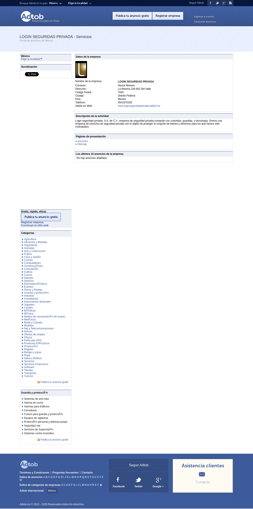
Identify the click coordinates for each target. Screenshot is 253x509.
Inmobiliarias (31, 298)
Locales (28, 307)
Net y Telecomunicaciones (39, 328)
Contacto (87, 472)
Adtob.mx (25, 504)
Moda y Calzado (33, 322)
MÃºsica (28, 313)
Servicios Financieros (36, 364)
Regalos (28, 349)
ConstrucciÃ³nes (33, 265)
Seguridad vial (32, 425)
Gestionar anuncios (205, 21)
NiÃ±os (28, 331)
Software (29, 367)
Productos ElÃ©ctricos (37, 343)
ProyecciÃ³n (31, 346)
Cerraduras (30, 410)
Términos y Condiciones (34, 472)
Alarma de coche (33, 402)
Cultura (28, 271)
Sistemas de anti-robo (36, 398)
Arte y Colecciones (34, 251)
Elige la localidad (77, 3)
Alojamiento (30, 245)
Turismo (28, 376)
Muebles (29, 325)
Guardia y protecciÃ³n (36, 292)
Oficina (28, 337)
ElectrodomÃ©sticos (35, 283)
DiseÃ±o (29, 280)
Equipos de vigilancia (36, 418)
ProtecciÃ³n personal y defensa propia (45, 421)
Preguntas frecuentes (65, 472)
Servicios (29, 361)
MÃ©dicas (30, 310)
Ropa (27, 355)
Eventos (28, 286)
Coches (28, 260)
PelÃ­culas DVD (32, 340)
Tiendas (28, 370)
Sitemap (82, 144)
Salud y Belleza (33, 358)
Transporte (30, 373)
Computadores (32, 263)
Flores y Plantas (33, 289)
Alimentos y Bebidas (35, 242)
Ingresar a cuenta (204, 16)
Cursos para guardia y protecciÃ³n (43, 414)
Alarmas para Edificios (36, 406)
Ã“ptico (28, 254)
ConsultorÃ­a (31, 268)
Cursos (28, 274)
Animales (29, 248)
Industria (29, 295)
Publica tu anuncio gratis (132, 16)
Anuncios (82, 141)
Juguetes (29, 304)
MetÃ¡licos (30, 319)
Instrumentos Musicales (37, 301)
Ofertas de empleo (34, 334)
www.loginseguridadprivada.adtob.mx (139, 105)
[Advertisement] (37, 145)
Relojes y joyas (32, 352)
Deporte (28, 277)
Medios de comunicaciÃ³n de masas (44, 316)
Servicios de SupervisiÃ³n (38, 429)
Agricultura (30, 239)
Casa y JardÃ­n (32, 257)
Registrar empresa (168, 16)
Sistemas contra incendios (39, 433)
